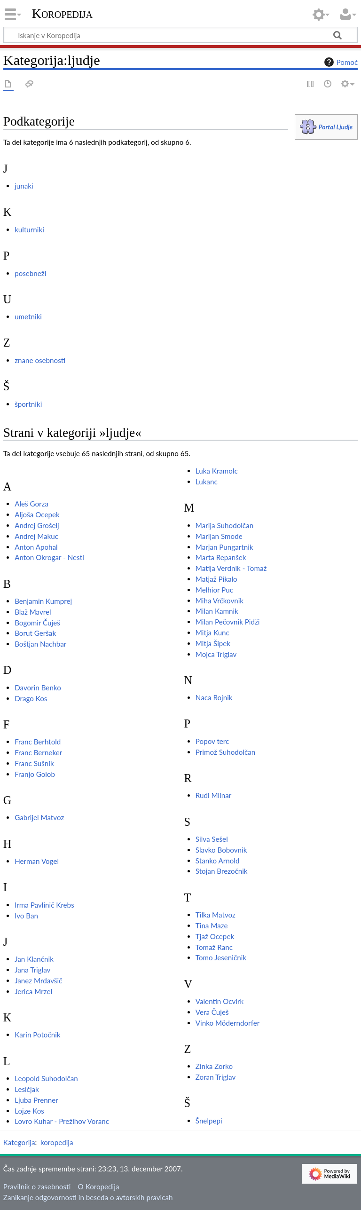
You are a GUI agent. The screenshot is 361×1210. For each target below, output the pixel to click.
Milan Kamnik (217, 611)
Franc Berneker (38, 752)
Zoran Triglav (215, 1077)
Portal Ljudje (336, 127)
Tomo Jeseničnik (221, 957)
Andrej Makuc (36, 536)
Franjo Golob (35, 774)
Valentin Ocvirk (219, 1001)
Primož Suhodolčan (225, 752)
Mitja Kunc (212, 632)
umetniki (28, 316)
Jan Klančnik (34, 959)
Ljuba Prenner (36, 1100)
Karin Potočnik (37, 1034)
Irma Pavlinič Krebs (44, 905)
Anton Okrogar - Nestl (49, 557)
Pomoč (340, 62)
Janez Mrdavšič (38, 980)
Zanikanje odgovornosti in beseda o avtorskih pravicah (88, 1197)
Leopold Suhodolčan (46, 1078)
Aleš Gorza (31, 503)
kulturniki (29, 229)
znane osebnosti (40, 360)
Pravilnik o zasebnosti (37, 1186)
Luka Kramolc (217, 471)
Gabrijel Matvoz (39, 817)
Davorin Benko (38, 687)
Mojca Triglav (216, 654)
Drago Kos (31, 698)
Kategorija (19, 1142)
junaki (24, 186)
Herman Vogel (37, 861)
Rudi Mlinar (213, 795)
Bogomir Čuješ (37, 622)
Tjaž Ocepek (215, 936)
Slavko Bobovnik (221, 850)
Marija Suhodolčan (224, 525)
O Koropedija (98, 1186)
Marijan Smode (219, 536)
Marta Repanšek (221, 557)
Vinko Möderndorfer (227, 1023)
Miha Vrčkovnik (219, 600)
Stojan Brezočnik (222, 871)
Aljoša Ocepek (37, 514)
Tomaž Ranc (214, 947)
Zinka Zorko (214, 1066)
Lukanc (207, 481)
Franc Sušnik (34, 763)
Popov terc (212, 741)
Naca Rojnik (214, 697)
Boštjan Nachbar (40, 644)
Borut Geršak (35, 633)
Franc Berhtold (38, 741)
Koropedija (62, 13)
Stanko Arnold (218, 860)
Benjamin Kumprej (43, 601)
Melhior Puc (214, 589)
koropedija (56, 1142)
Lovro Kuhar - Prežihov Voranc (62, 1121)
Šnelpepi (209, 1120)
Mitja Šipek (213, 643)
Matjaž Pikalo (216, 579)
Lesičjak (27, 1089)
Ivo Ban (26, 915)
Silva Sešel (212, 839)
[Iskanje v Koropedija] (180, 34)
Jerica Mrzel (33, 991)
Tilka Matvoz (215, 914)
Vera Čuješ (212, 1012)
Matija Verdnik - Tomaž (231, 568)
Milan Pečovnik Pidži (228, 621)
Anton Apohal (36, 547)
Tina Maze (212, 925)
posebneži (30, 273)
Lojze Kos (29, 1111)
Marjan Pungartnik (224, 547)
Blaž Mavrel (33, 612)
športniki (28, 404)
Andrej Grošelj (37, 525)
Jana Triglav (32, 969)
